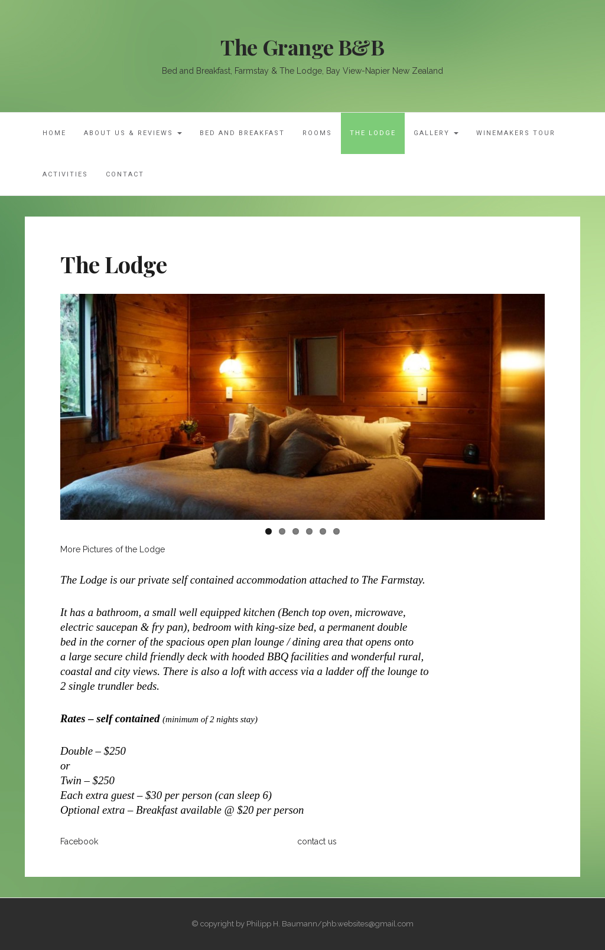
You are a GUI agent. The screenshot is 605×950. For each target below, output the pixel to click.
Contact (125, 174)
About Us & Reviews (133, 133)
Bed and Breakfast (242, 133)
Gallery (436, 133)
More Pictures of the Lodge (112, 549)
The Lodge (373, 133)
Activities (65, 174)
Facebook (79, 841)
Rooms (317, 133)
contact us (317, 841)
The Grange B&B (302, 46)
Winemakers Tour (515, 133)
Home (54, 133)
